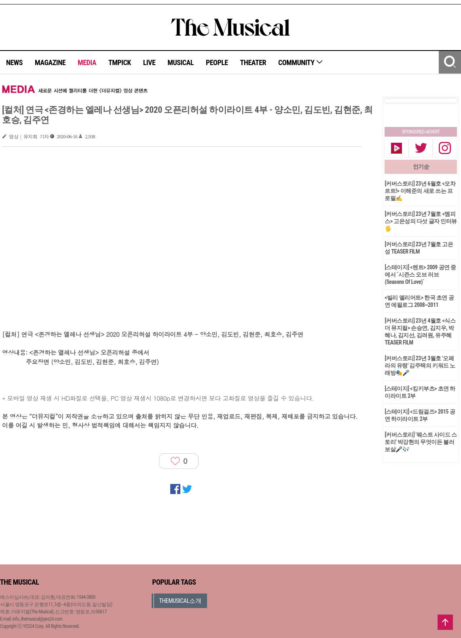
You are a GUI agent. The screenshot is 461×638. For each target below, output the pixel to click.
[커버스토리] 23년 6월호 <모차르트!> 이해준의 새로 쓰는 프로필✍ (420, 190)
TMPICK (119, 62)
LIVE (149, 62)
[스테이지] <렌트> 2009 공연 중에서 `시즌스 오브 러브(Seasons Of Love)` (420, 274)
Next (444, 100)
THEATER (253, 62)
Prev (397, 100)
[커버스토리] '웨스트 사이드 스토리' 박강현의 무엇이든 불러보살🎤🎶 (421, 441)
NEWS (14, 62)
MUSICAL (180, 62)
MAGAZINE (50, 62)
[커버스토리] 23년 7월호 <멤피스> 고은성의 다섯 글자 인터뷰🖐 (421, 221)
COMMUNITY (300, 62)
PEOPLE (217, 62)
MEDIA (87, 62)
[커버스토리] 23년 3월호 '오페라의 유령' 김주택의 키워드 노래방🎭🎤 (420, 365)
